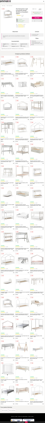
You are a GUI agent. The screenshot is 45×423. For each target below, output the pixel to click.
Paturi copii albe (4, 410)
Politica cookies (31, 416)
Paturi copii (3, 5)
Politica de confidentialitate (23, 416)
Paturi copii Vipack (9, 5)
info (13, 75)
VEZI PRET (37, 17)
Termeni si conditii (14, 416)
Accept (26, 422)
